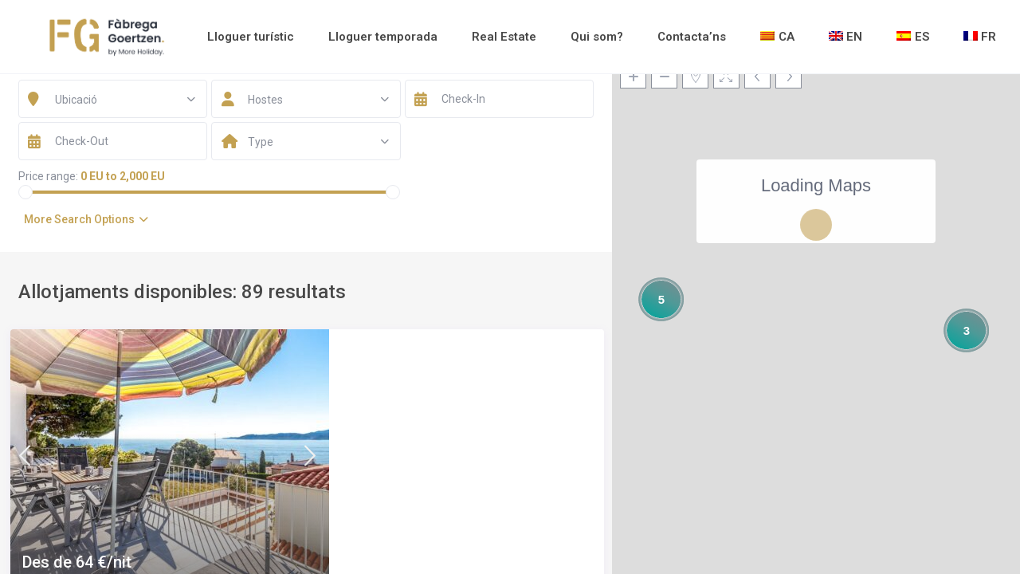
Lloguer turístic (250, 36)
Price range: (48, 176)
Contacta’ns (691, 36)
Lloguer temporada (382, 36)
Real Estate (504, 36)
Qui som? (597, 36)
